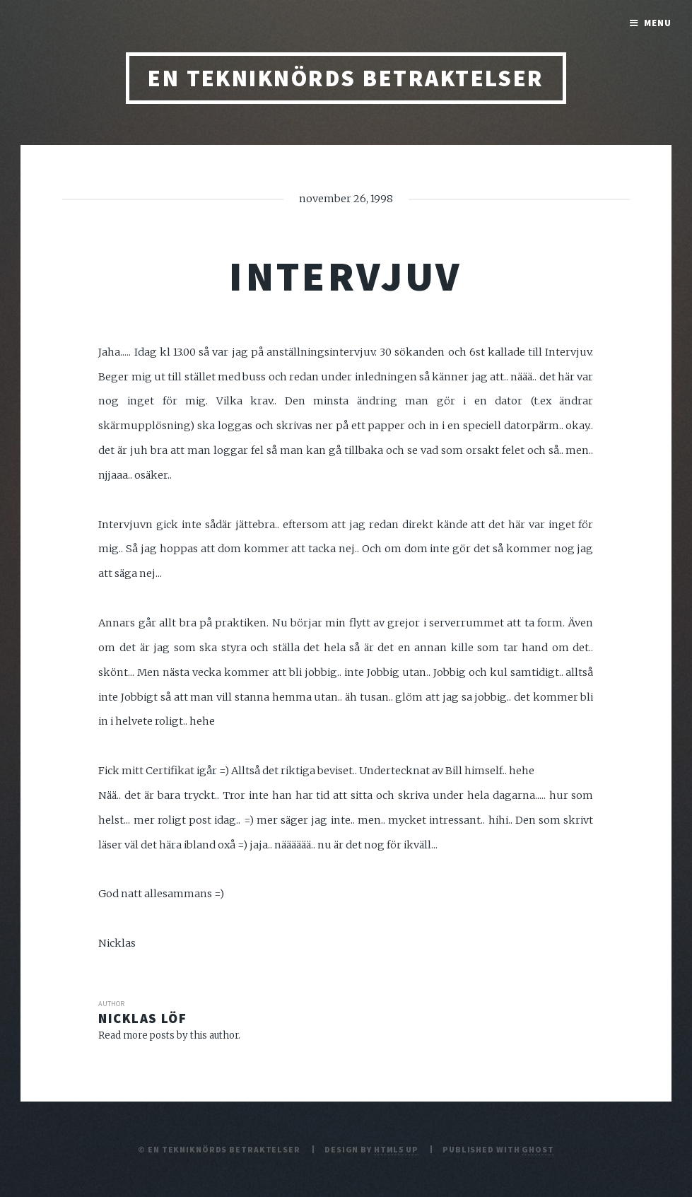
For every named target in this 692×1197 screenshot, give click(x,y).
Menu (658, 23)
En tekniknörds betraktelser (346, 78)
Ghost (537, 1149)
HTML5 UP (396, 1149)
